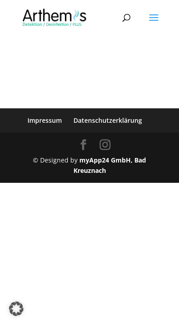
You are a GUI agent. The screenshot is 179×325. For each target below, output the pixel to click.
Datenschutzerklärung (107, 120)
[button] (16, 308)
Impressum (45, 120)
